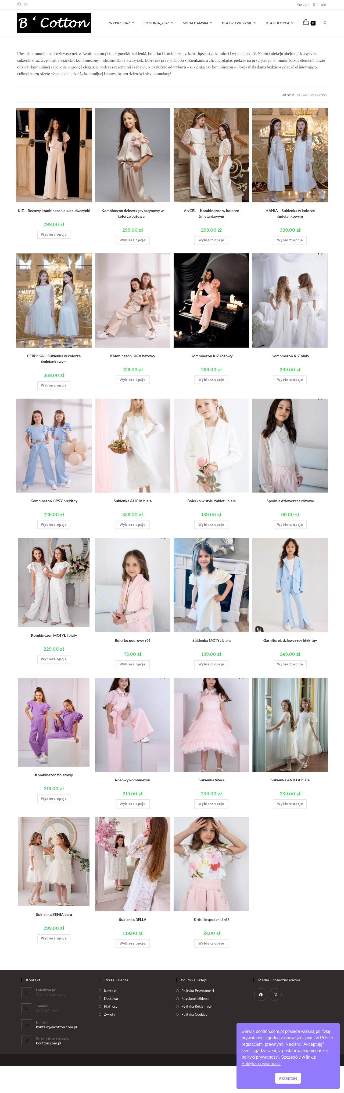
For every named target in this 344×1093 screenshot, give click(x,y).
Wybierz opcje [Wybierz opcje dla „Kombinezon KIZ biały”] (290, 406)
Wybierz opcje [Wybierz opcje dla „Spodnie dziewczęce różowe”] (290, 551)
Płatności (111, 1033)
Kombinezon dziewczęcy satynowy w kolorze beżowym (133, 240)
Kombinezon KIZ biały (290, 382)
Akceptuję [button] (288, 1078)
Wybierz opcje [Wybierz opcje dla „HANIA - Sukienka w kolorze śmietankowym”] (290, 267)
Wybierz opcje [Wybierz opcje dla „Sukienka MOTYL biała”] (211, 691)
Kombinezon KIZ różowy (211, 382)
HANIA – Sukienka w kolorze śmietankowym (290, 240)
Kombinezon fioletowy (54, 801)
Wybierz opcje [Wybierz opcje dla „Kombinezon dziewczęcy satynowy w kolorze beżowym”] (132, 267)
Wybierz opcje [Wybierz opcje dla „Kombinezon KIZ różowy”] (211, 406)
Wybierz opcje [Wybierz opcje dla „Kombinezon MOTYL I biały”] (54, 686)
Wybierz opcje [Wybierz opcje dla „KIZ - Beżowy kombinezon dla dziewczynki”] (54, 261)
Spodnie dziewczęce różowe (290, 527)
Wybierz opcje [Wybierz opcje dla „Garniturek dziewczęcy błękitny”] (290, 691)
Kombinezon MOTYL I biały (54, 662)
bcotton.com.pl (48, 1070)
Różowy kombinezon (132, 806)
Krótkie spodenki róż (211, 946)
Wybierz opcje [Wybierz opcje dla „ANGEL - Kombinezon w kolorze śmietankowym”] (211, 267)
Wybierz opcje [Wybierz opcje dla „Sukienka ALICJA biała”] (132, 551)
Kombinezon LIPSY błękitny (53, 527)
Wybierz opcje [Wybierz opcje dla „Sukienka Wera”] (211, 830)
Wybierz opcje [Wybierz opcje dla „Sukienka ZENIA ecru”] (54, 965)
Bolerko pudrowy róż (132, 667)
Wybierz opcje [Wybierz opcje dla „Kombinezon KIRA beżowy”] (132, 406)
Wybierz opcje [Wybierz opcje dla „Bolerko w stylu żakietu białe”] (211, 551)
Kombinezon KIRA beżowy (132, 382)
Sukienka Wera (211, 806)
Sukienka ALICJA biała (133, 527)
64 (305, 122)
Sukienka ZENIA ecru (54, 941)
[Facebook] (260, 1021)
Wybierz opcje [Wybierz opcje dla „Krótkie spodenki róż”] (211, 970)
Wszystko (318, 122)
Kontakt (320, 4)
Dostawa (111, 1025)
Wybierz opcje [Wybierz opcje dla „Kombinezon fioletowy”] (54, 825)
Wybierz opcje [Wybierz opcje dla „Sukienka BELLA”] (132, 970)
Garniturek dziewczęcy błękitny (290, 667)
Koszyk (302, 4)
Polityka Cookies (194, 1041)
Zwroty (109, 1041)
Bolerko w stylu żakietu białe (211, 527)
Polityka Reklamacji (196, 1033)
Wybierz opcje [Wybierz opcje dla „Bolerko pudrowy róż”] (132, 691)
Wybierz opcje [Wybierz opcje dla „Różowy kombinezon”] (132, 830)
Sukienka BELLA (132, 946)
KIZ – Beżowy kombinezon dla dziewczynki (54, 237)
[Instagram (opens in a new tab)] (26, 4)
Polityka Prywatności (197, 1017)
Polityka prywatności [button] (261, 1063)
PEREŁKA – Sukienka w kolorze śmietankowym (54, 385)
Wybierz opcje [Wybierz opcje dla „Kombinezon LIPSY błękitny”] (54, 551)
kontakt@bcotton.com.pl (56, 1053)
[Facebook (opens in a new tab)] (20, 4)
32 (298, 122)
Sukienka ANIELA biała (290, 806)
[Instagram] (275, 1021)
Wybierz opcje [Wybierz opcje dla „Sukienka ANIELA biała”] (290, 830)
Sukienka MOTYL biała (211, 667)
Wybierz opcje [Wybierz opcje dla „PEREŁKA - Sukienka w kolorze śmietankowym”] (54, 412)
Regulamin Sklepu (195, 1025)
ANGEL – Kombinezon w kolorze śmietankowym (211, 240)
